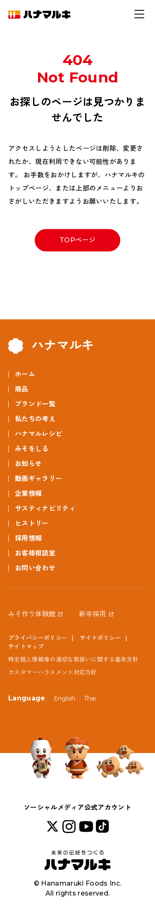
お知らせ (28, 464)
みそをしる (32, 449)
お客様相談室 (35, 553)
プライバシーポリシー (37, 638)
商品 (22, 389)
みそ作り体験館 (31, 614)
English (65, 698)
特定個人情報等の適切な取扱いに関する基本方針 (73, 659)
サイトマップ (26, 646)
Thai (90, 698)
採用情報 (28, 538)
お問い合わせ (35, 568)
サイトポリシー (100, 638)
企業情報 (28, 493)
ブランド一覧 (35, 404)
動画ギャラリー (38, 479)
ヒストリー (32, 523)
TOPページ (77, 240)
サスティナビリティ (45, 508)
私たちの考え (35, 419)
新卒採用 (92, 614)
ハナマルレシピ (38, 434)
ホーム (25, 374)
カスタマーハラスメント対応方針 (52, 672)
